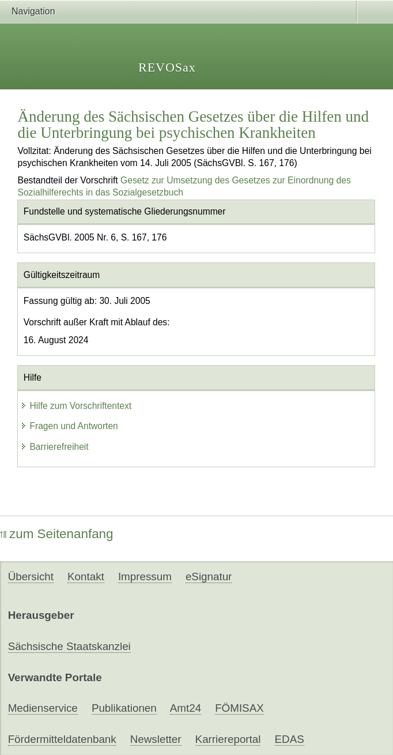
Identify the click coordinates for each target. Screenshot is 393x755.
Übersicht (31, 576)
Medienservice (43, 708)
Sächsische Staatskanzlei (69, 646)
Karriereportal (228, 739)
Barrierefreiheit (54, 447)
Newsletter (156, 739)
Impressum (145, 576)
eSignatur (209, 576)
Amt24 (185, 708)
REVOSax (167, 67)
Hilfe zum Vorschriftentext (75, 406)
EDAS (289, 739)
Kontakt (85, 576)
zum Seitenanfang (57, 534)
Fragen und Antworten (69, 426)
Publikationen (124, 708)
